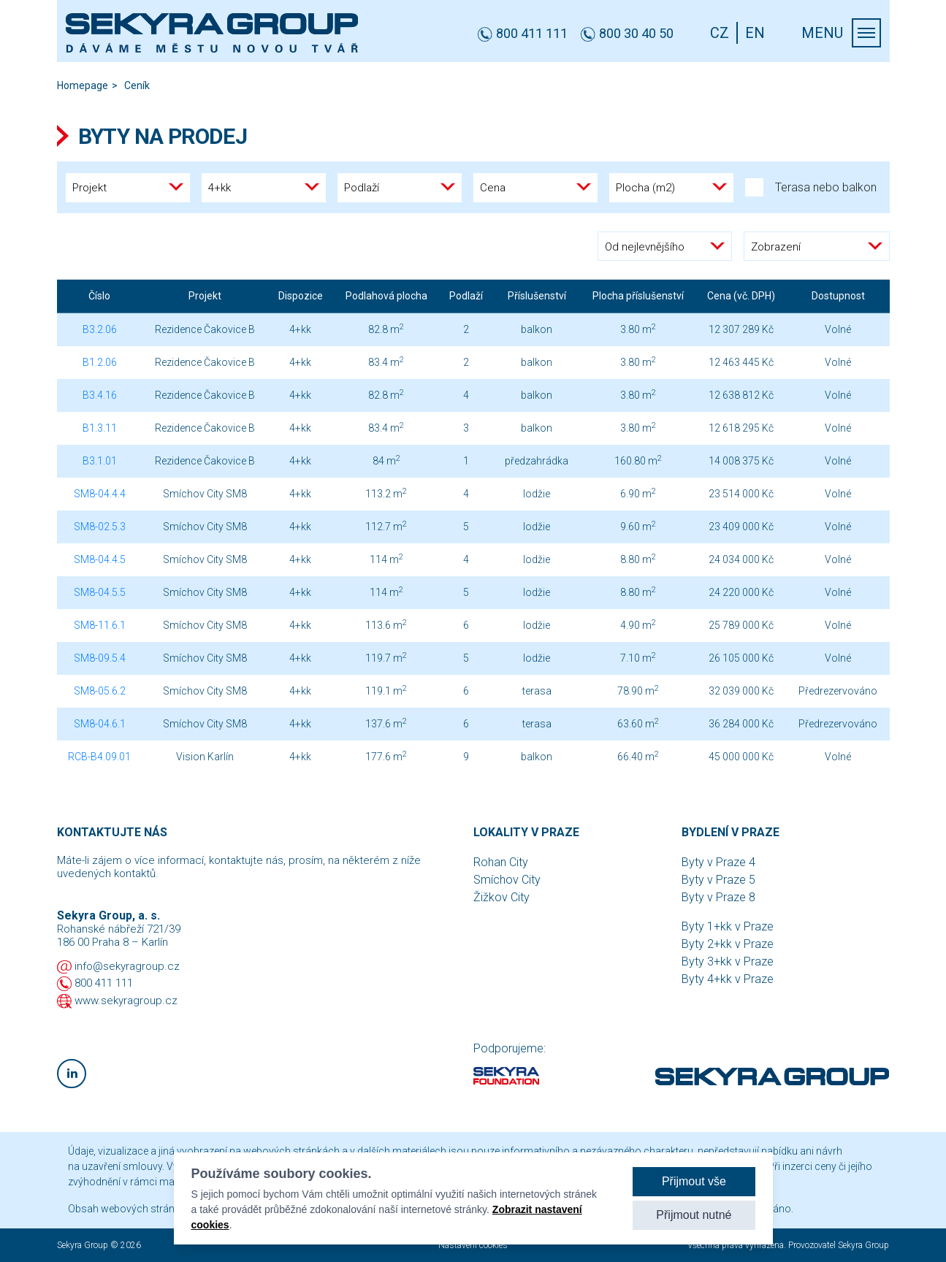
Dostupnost (838, 296)
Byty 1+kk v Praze (728, 926)
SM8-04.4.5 (100, 559)
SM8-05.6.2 (100, 691)
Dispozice (300, 296)
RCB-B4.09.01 (99, 756)
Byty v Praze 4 (718, 862)
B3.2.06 (100, 329)
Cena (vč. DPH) (741, 296)
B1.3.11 (100, 428)
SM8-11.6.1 (100, 625)
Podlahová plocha (386, 296)
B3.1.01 (100, 461)
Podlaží (466, 296)
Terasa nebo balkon (811, 187)
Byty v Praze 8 (718, 897)
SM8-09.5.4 (100, 658)
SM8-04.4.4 (100, 494)
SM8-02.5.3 (100, 526)
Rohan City (500, 862)
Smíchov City (507, 880)
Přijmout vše (694, 1181)
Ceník (137, 85)
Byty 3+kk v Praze (728, 961)
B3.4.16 (100, 395)
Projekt (204, 296)
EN (755, 33)
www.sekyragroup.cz (126, 1000)
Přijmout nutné (693, 1215)
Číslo (99, 296)
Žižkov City (501, 897)
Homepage (82, 85)
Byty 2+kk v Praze (728, 944)
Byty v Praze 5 (718, 880)
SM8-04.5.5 (100, 592)
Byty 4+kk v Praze (728, 979)
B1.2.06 (100, 362)
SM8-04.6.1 (100, 724)
